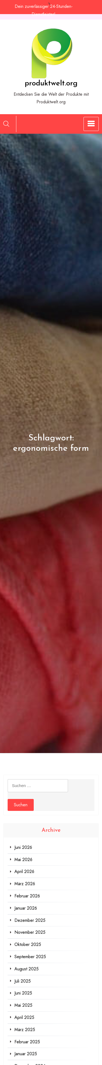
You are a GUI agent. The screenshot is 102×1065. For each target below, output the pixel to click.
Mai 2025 (23, 1005)
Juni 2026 (23, 847)
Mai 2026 (23, 859)
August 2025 (26, 969)
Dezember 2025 (29, 920)
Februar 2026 (27, 896)
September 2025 (30, 957)
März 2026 (24, 884)
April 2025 (24, 1017)
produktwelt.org (51, 83)
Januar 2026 (25, 908)
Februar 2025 (27, 1042)
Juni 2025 (23, 993)
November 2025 (29, 932)
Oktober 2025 (27, 944)
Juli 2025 (22, 981)
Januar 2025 (25, 1054)
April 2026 (24, 871)
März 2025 (24, 1029)
